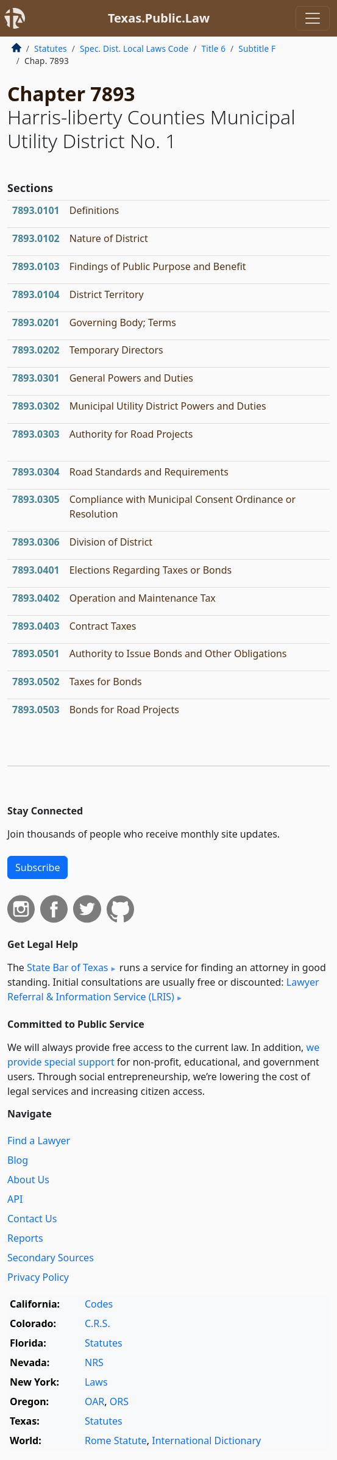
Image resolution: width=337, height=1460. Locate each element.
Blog (17, 1160)
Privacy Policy (38, 1277)
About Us (28, 1179)
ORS (119, 1401)
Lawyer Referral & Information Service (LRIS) (163, 989)
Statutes (50, 48)
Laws (96, 1382)
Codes (99, 1304)
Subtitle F (256, 48)
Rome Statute (116, 1440)
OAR (94, 1401)
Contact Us (32, 1218)
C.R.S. (97, 1323)
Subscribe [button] (37, 867)
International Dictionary (206, 1440)
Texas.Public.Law (159, 18)
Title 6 (214, 48)
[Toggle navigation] (313, 18)
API (15, 1199)
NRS (94, 1362)
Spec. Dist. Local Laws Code (134, 48)
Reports (25, 1238)
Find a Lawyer (38, 1140)
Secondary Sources (50, 1257)
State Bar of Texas (67, 967)
